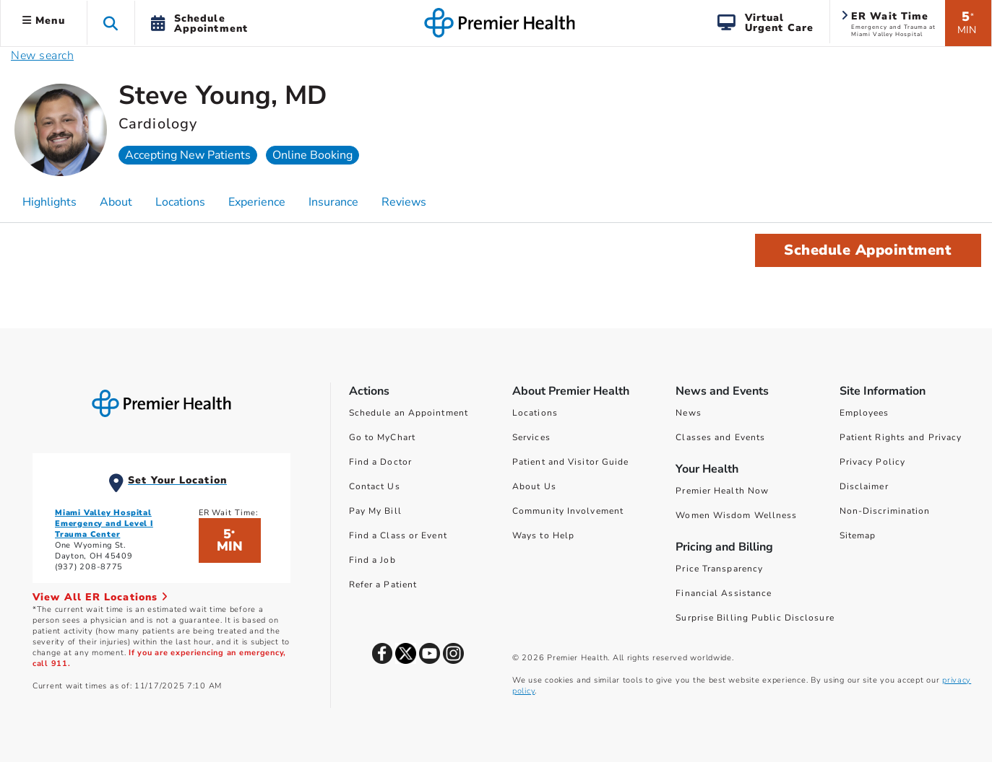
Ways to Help (543, 535)
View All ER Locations (100, 597)
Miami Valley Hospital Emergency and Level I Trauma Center (104, 523)
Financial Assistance (724, 593)
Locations (535, 413)
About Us (534, 486)
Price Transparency (719, 568)
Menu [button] (43, 20)
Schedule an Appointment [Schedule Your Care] (408, 413)
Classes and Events (720, 437)
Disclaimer (864, 486)
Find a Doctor (380, 462)
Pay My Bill (375, 511)
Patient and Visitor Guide (570, 462)
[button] (111, 23)
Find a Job (372, 560)
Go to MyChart (382, 437)
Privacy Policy (872, 462)
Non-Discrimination (885, 511)
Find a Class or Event (398, 535)
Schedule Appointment (868, 250)
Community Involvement (568, 511)
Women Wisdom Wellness (736, 515)
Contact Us (374, 486)
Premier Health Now (722, 490)
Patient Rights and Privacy (901, 437)
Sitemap (858, 535)
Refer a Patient (383, 584)
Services (531, 437)
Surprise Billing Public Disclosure (755, 617)
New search (42, 56)
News (688, 413)
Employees (864, 413)
